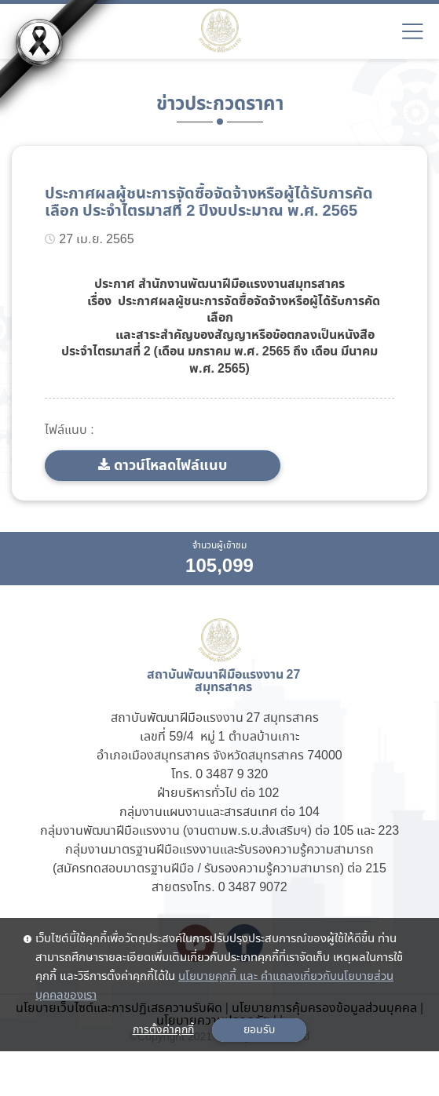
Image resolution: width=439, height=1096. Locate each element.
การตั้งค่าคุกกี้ (163, 1030)
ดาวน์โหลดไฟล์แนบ (170, 465)
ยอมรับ (259, 1030)
